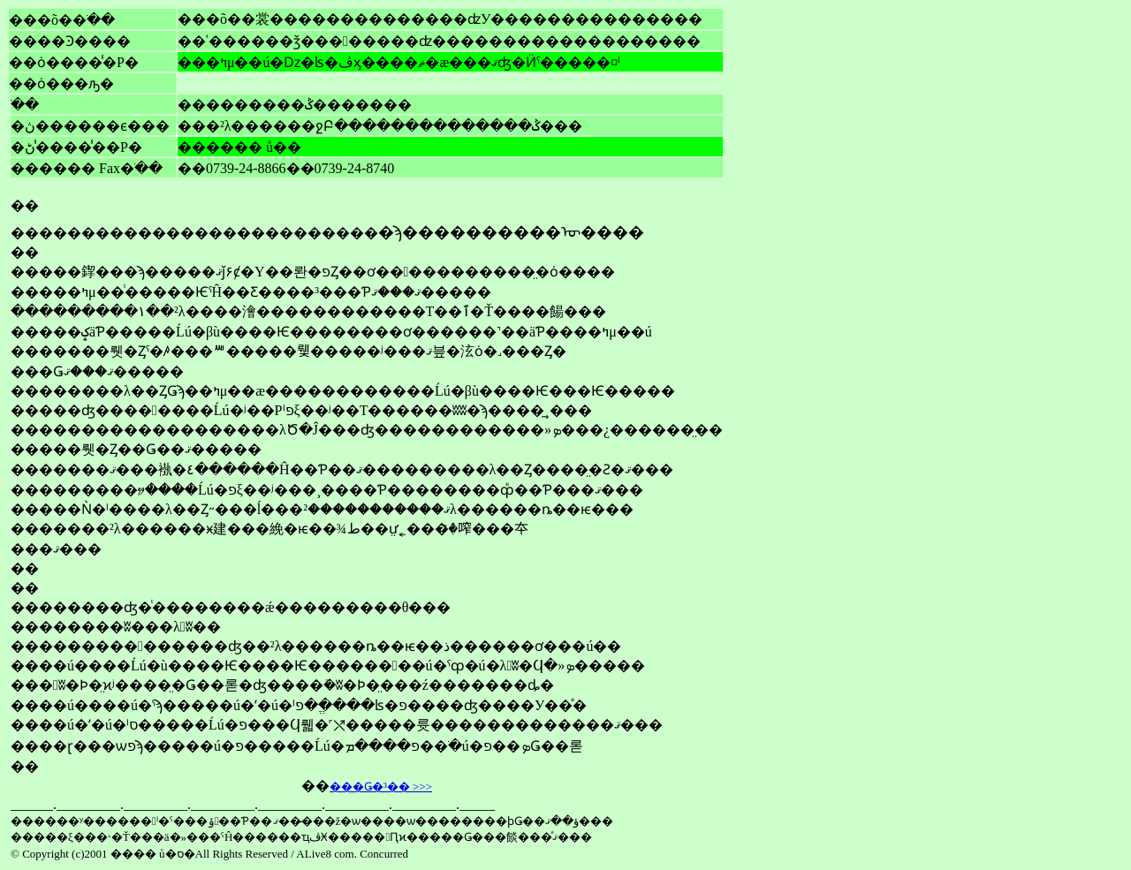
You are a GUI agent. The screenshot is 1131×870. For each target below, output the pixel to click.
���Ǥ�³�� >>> (381, 786)
